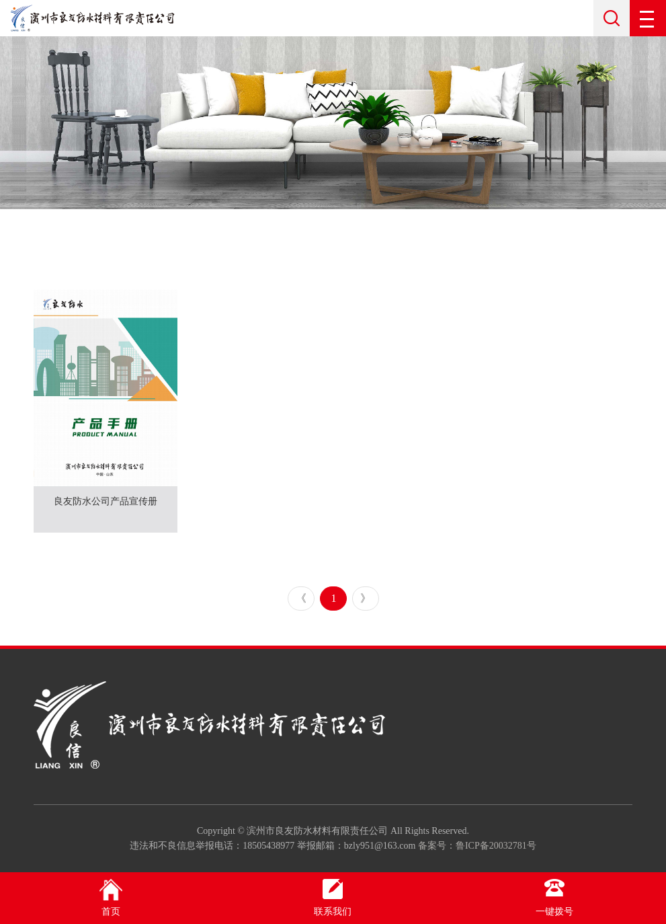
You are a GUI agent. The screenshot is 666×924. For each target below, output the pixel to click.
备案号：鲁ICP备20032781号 (477, 846)
